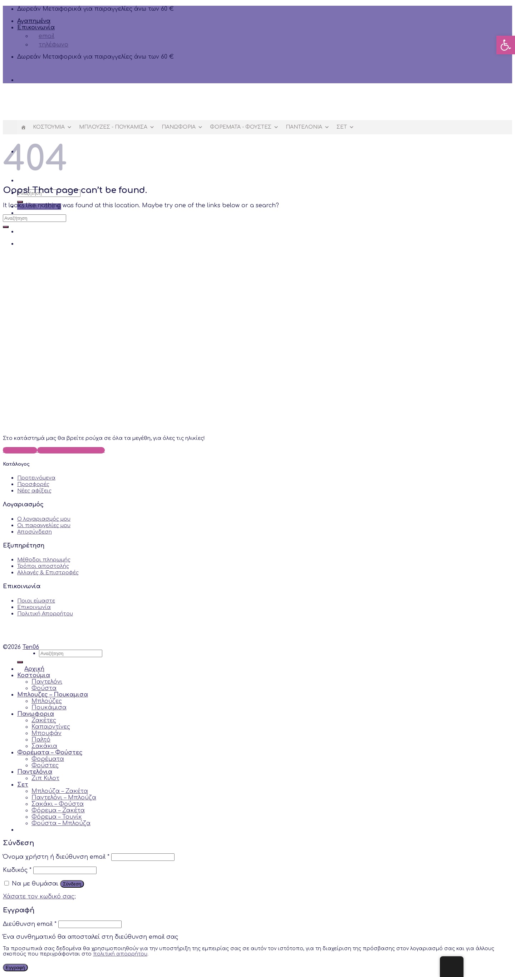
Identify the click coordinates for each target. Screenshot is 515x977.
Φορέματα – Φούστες (50, 752)
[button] (505, 45)
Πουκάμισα (49, 707)
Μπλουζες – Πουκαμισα (52, 694)
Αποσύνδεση (34, 532)
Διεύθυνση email (30, 924)
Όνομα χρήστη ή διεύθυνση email (56, 857)
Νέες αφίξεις (34, 491)
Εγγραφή (15, 967)
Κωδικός (17, 870)
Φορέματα (47, 759)
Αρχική (30, 669)
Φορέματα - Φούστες (244, 127)
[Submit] (6, 227)
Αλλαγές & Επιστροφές (48, 572)
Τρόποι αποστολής (43, 566)
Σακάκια (44, 746)
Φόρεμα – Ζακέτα (58, 810)
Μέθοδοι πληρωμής (43, 559)
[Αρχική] (23, 127)
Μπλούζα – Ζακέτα (59, 791)
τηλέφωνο (49, 44)
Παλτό (40, 740)
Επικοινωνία (36, 27)
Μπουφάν (46, 733)
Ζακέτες (43, 720)
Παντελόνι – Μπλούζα (63, 797)
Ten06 (31, 647)
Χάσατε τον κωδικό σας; (39, 896)
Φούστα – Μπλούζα (60, 823)
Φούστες (45, 765)
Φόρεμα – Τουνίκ (56, 817)
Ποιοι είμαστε (36, 601)
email (42, 36)
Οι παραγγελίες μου (43, 525)
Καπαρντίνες (50, 727)
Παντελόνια (307, 127)
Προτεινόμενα (36, 478)
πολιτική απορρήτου (120, 954)
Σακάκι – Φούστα (57, 804)
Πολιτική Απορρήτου (45, 613)
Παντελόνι (46, 682)
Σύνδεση (72, 884)
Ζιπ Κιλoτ (45, 778)
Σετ (345, 127)
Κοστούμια (52, 127)
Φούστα (44, 688)
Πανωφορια (182, 127)
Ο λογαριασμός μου (43, 519)
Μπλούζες (46, 701)
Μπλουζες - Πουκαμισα (116, 127)
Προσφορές (33, 484)
